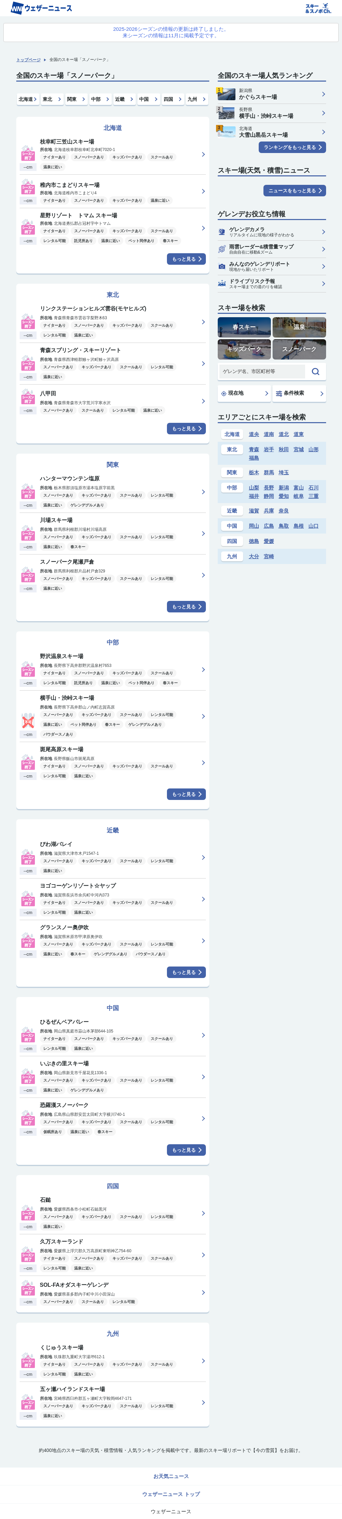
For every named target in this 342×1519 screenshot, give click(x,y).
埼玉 (284, 472)
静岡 (269, 496)
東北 (47, 99)
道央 (254, 434)
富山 (299, 488)
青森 (254, 449)
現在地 (232, 393)
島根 (299, 526)
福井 (254, 496)
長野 (269, 488)
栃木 (254, 472)
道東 (299, 434)
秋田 (284, 449)
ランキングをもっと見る (290, 147)
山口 (313, 526)
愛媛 (269, 541)
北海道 (26, 99)
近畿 (120, 99)
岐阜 (299, 496)
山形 (313, 449)
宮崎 (269, 556)
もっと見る (184, 259)
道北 (284, 434)
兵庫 (269, 511)
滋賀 (254, 511)
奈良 (284, 511)
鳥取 (284, 526)
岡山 (254, 526)
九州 (192, 99)
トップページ (28, 60)
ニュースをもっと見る (292, 190)
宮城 (299, 449)
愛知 (284, 496)
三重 (313, 496)
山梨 (254, 488)
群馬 (269, 472)
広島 (269, 526)
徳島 (254, 541)
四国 (168, 99)
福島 (254, 458)
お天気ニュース (171, 1476)
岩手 (269, 449)
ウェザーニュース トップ (170, 1494)
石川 (313, 488)
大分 (254, 556)
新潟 (284, 488)
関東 (72, 99)
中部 (96, 99)
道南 (269, 434)
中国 (144, 99)
